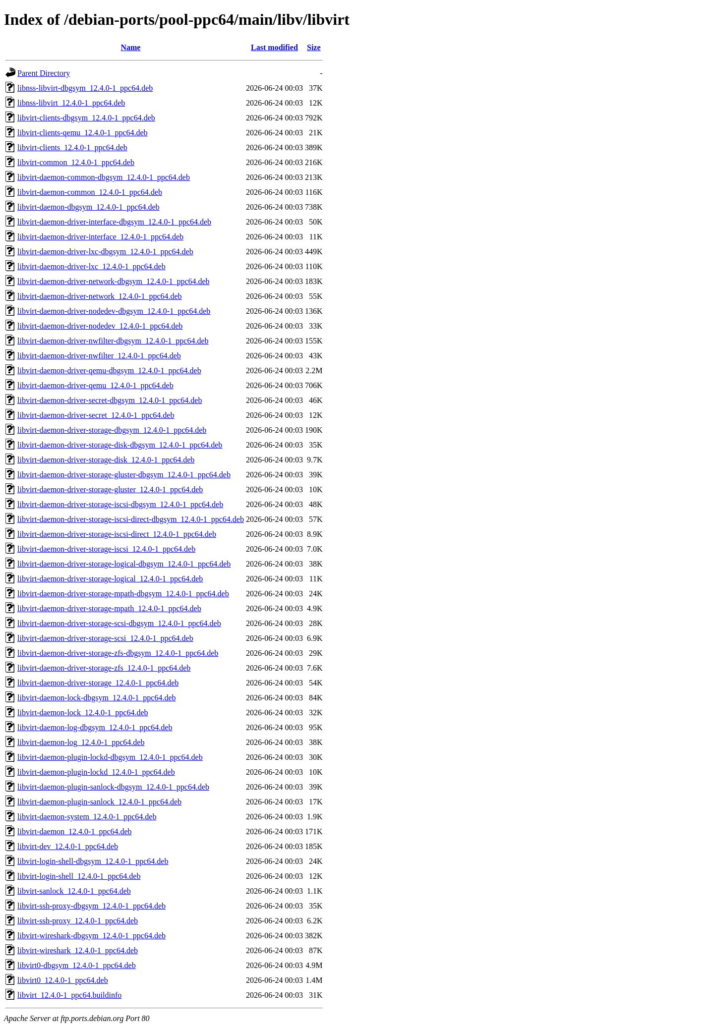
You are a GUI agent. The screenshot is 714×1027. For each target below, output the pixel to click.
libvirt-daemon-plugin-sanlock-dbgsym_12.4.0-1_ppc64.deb (113, 787)
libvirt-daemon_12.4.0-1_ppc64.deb (74, 831)
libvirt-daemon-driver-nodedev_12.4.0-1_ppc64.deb (99, 326)
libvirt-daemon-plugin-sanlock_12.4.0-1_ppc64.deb (99, 802)
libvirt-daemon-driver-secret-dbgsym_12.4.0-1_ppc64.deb (109, 400)
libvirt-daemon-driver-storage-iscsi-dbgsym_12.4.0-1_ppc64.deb (120, 504)
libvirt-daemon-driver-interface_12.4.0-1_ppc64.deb (100, 236)
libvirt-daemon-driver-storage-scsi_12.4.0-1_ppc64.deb (105, 638)
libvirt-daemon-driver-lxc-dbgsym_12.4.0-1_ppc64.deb (105, 251)
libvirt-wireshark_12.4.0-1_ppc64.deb (77, 950)
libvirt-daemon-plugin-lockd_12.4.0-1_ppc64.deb (96, 772)
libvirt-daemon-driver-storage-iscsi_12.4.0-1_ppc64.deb (106, 549)
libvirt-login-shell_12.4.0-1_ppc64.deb (78, 876)
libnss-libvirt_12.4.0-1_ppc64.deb (71, 103)
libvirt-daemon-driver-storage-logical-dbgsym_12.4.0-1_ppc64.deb (124, 564)
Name (130, 47)
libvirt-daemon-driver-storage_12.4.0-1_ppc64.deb (97, 683)
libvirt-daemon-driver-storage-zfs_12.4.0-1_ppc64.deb (103, 668)
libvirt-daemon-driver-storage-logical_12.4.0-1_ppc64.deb (110, 578)
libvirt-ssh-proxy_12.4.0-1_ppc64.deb (77, 920)
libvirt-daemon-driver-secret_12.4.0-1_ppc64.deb (95, 415)
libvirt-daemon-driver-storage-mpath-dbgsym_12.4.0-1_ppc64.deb (123, 593)
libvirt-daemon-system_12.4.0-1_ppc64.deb (86, 816)
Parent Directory (43, 73)
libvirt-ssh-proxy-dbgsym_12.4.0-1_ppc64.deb (91, 906)
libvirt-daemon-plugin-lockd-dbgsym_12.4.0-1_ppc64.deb (110, 757)
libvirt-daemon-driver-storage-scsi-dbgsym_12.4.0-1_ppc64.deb (119, 623)
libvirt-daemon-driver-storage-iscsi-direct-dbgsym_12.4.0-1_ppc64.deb (130, 519)
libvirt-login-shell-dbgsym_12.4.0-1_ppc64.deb (92, 861)
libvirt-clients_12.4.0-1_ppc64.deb (72, 147)
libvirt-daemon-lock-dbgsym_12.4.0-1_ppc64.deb (96, 697)
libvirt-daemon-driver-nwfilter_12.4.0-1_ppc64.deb (99, 355)
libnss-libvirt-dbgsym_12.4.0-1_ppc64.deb (85, 88)
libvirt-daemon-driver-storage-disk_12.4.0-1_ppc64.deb (105, 460)
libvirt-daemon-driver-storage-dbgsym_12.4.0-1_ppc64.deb (111, 430)
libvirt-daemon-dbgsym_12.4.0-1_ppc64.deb (88, 207)
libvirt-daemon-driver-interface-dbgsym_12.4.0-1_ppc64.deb (114, 222)
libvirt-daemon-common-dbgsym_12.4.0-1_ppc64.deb (103, 177)
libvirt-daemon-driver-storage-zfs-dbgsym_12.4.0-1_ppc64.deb (117, 653)
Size (314, 47)
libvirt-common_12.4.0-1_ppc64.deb (75, 162)
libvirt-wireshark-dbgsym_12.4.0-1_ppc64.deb (91, 935)
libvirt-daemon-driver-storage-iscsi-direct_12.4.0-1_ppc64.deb (116, 534)
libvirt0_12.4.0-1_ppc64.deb (62, 980)
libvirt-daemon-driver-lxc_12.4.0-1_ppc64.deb (91, 266)
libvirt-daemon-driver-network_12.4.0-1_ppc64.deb (99, 296)
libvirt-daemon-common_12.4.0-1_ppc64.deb (89, 192)
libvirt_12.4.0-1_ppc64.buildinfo (69, 995)
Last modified (274, 47)
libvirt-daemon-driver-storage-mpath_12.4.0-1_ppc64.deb (109, 608)
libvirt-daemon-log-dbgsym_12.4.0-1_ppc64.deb (94, 727)
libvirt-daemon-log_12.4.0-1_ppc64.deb (80, 742)
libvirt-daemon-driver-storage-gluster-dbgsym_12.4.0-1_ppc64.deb (124, 474)
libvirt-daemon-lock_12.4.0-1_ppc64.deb (82, 712)
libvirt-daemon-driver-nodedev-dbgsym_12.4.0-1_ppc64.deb (113, 311)
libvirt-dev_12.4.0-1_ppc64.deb (67, 846)
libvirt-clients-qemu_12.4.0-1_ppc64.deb (82, 132)
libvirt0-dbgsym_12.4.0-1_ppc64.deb (76, 965)
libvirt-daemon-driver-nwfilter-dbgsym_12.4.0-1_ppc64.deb (112, 341)
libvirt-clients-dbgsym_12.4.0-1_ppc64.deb (86, 118)
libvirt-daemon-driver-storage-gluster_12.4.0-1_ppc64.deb (110, 489)
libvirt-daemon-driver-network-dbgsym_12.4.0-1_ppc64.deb (113, 281)
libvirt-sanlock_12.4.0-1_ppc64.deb (74, 891)
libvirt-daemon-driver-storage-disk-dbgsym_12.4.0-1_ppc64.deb (119, 445)
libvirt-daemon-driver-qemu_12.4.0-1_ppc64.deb (95, 385)
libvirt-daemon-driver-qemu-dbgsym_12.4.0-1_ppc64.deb (109, 370)
